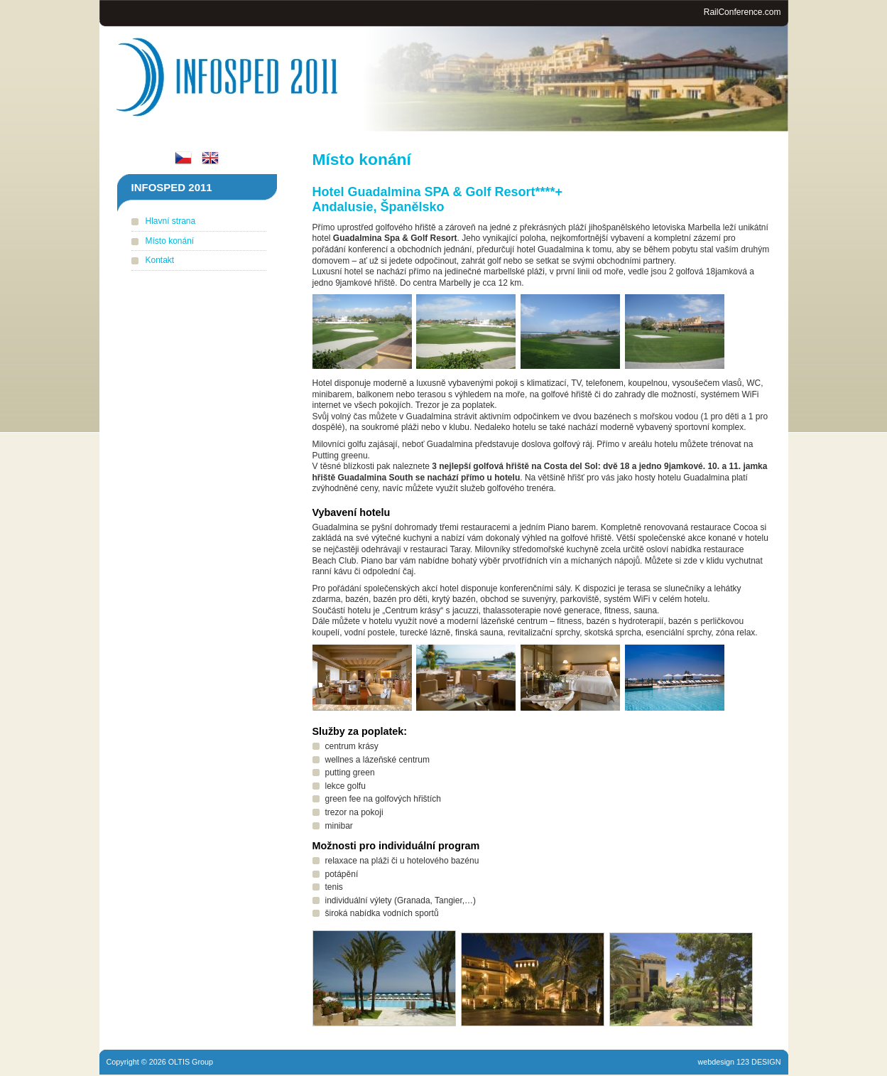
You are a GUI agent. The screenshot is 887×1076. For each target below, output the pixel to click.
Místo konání (170, 241)
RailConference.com (742, 12)
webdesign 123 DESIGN (738, 1062)
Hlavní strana (171, 221)
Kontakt (160, 260)
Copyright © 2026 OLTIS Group (160, 1062)
